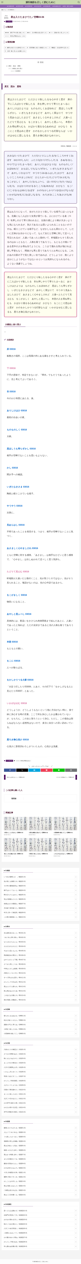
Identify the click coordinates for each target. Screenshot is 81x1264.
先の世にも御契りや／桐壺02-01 (40, 881)
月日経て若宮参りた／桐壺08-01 (40, 908)
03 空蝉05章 (9, 21)
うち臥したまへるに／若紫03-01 (40, 1137)
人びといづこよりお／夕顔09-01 (40, 1085)
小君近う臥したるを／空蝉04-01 (40, 1029)
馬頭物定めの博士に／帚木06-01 (40, 955)
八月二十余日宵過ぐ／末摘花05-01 (40, 1228)
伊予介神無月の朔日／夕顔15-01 (40, 1112)
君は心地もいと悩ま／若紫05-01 (40, 1145)
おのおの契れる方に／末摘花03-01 (40, 1219)
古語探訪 (17, 71)
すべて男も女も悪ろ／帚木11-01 (40, 977)
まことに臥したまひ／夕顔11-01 (40, 1094)
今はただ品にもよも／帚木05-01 (40, 951)
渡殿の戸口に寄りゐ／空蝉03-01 (40, 1024)
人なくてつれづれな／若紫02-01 (40, 1132)
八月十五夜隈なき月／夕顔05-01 (40, 1067)
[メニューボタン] (2, 2)
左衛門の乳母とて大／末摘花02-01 (40, 1215)
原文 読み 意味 (14, 66)
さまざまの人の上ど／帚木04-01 (40, 946)
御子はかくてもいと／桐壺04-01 (40, 890)
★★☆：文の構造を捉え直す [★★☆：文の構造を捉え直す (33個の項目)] (36, 32)
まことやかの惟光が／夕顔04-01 (40, 1063)
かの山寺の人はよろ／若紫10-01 (40, 1168)
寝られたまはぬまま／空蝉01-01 (40, 1015)
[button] (10, 770)
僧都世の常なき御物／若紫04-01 (40, 1141)
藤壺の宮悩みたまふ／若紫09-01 (40, 1163)
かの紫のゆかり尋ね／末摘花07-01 (40, 1237)
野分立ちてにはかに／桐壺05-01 (40, 894)
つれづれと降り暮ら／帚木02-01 (40, 937)
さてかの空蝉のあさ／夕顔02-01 (40, 1054)
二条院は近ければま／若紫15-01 (40, 1190)
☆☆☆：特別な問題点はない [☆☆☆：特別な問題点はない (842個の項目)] (15, 36)
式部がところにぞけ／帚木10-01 (40, 973)
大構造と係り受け (17, 68)
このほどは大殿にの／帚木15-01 (40, 995)
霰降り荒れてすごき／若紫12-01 (40, 1177)
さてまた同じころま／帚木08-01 (40, 964)
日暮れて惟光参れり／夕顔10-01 (40, 1089)
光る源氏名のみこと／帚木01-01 (40, 933)
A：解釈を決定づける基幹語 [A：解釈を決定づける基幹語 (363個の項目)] (15, 47)
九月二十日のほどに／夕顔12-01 (40, 1098)
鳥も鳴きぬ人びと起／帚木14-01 (40, 991)
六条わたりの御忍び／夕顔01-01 (40, 1049)
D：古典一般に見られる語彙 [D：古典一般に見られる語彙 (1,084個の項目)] (15, 51)
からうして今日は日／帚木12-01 (40, 982)
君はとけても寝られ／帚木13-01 (40, 986)
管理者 (13, 799)
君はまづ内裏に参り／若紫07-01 (40, 1154)
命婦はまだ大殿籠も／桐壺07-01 (40, 903)
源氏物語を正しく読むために (40, 2)
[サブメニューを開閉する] (76, 877)
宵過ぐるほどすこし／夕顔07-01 (40, 1076)
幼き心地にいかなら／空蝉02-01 (40, 1020)
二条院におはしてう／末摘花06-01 (40, 1233)
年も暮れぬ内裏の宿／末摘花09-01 (40, 1246)
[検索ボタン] (79, 2)
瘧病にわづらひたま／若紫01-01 (40, 1128)
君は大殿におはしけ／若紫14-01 (40, 1186)
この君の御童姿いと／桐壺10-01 (40, 917)
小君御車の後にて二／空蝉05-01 (40, 1033)
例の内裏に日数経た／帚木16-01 (40, 1000)
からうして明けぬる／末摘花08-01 (40, 1242)
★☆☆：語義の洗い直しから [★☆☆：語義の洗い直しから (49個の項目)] (58, 32)
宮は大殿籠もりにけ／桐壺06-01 (40, 899)
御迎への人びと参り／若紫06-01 (40, 1150)
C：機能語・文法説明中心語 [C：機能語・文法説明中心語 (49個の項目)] (59, 47)
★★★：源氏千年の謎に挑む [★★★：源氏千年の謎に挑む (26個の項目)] (15, 32)
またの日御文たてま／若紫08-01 (40, 1159)
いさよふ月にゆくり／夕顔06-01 (40, 1071)
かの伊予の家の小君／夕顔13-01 (40, 1103)
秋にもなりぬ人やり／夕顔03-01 (40, 1058)
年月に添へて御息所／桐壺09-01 (40, 912)
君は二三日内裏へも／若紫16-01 (40, 1195)
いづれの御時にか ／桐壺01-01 (40, 877)
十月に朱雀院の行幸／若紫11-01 (40, 1172)
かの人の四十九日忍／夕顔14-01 (40, 1107)
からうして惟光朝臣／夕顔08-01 (40, 1080)
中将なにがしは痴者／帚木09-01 (40, 968)
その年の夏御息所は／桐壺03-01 (40, 886)
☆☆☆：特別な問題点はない (23, 760)
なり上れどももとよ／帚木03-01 (40, 942)
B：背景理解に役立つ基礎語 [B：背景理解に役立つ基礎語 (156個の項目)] (37, 47)
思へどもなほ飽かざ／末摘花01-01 (40, 1210)
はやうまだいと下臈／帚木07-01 (40, 959)
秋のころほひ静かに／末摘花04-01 (40, 1224)
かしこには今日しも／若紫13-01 (40, 1181)
